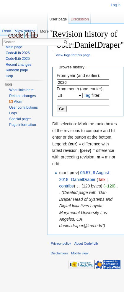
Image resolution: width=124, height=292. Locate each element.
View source (25, 31)
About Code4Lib (86, 243)
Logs (13, 113)
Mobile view (79, 253)
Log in (115, 5)
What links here (21, 90)
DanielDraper (83, 179)
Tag (87, 95)
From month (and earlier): (80, 88)
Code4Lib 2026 (18, 53)
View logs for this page (73, 55)
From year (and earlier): (78, 75)
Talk (101, 179)
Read (6, 31)
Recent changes (18, 64)
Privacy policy (61, 243)
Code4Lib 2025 (18, 59)
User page (58, 19)
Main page (14, 47)
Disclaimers (59, 253)
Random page (17, 70)
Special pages (20, 119)
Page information (22, 125)
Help (9, 76)
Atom (18, 102)
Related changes (22, 96)
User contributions (23, 107)
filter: (92, 95)
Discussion (80, 19)
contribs (66, 186)
